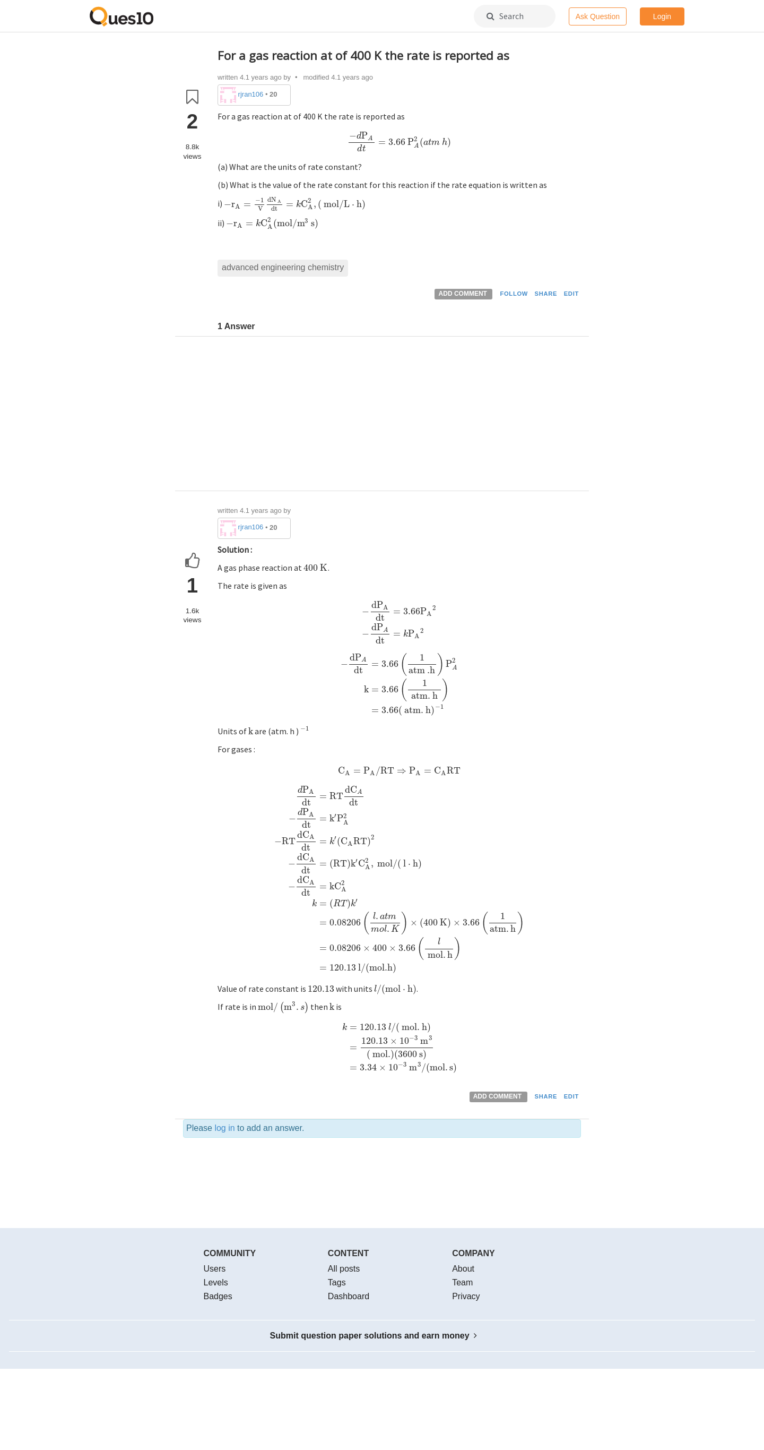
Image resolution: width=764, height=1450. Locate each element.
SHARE (546, 293)
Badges (218, 1296)
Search (505, 16)
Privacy (466, 1296)
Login (662, 16)
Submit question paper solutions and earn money (374, 1335)
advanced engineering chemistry (283, 267)
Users (215, 1268)
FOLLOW (514, 293)
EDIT (571, 293)
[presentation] (400, 141)
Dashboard (348, 1296)
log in (224, 1127)
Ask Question (598, 16)
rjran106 (251, 94)
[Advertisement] (399, 416)
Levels (216, 1282)
